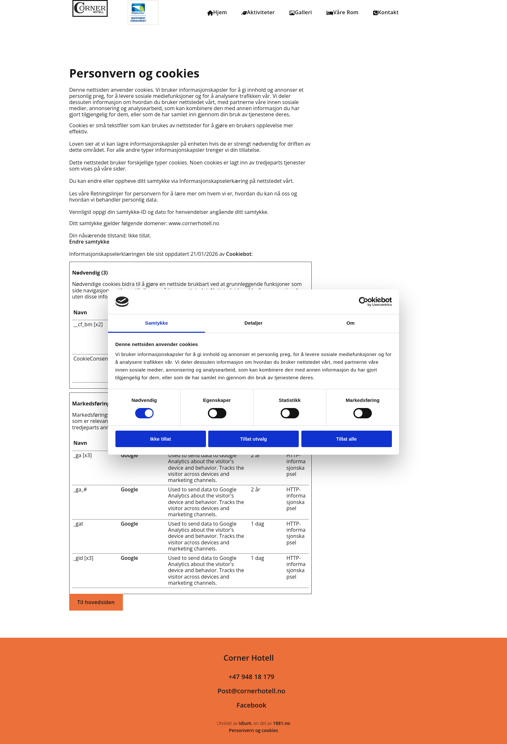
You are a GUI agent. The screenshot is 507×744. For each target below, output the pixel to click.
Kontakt (386, 12)
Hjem (217, 12)
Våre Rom (343, 12)
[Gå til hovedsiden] (90, 14)
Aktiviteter (258, 12)
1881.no (281, 723)
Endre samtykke (89, 242)
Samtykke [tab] (156, 323)
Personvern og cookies (253, 731)
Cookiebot (239, 254)
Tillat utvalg (253, 439)
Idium (245, 723)
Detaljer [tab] (253, 323)
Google (129, 455)
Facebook (251, 705)
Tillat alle (346, 439)
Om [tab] (350, 323)
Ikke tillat (160, 439)
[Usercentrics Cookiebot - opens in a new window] (363, 302)
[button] (96, 602)
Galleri (301, 12)
